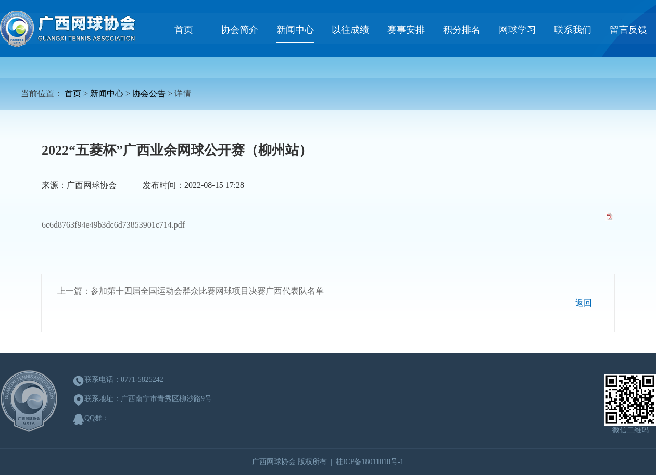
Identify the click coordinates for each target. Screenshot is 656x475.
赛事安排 (406, 29)
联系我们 (572, 29)
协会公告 (149, 93)
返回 (583, 302)
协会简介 (239, 29)
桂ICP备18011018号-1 (370, 462)
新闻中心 (295, 29)
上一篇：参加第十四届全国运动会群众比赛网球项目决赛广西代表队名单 (190, 290)
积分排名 (462, 29)
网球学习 (517, 29)
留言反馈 (628, 29)
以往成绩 (350, 29)
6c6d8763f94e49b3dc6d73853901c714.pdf (113, 224)
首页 (183, 29)
